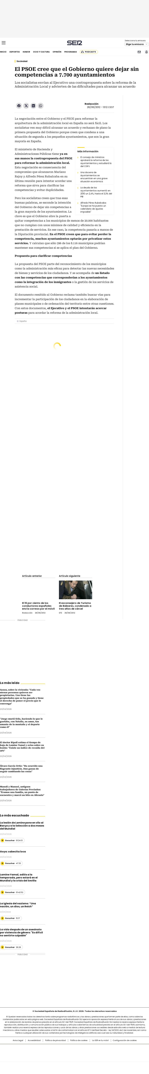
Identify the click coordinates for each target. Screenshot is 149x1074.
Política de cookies (79, 1040)
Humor (26, 52)
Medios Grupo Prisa (74, 1058)
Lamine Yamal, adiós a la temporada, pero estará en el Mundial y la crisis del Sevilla (19, 877)
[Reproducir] (2, 840)
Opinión (57, 52)
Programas (70, 52)
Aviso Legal (18, 1040)
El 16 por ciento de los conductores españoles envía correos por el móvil (38, 605)
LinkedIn (33, 106)
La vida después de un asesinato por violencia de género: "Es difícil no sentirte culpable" (21, 932)
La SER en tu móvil (100, 1040)
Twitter (26, 106)
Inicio (3, 52)
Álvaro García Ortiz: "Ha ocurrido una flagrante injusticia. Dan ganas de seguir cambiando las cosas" (21, 769)
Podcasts (90, 52)
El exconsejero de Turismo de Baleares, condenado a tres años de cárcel (75, 605)
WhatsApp (41, 106)
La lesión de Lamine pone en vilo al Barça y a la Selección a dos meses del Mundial (22, 825)
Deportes (14, 52)
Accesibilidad (34, 1040)
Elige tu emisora (135, 44)
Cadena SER (74, 42)
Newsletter (139, 51)
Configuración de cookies (125, 1040)
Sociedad (22, 61)
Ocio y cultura (41, 52)
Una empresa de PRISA (74, 1051)
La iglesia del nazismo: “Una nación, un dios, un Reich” (18, 905)
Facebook (19, 106)
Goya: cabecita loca (13, 851)
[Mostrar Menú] (3, 43)
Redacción (91, 104)
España (23, 321)
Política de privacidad (55, 1040)
